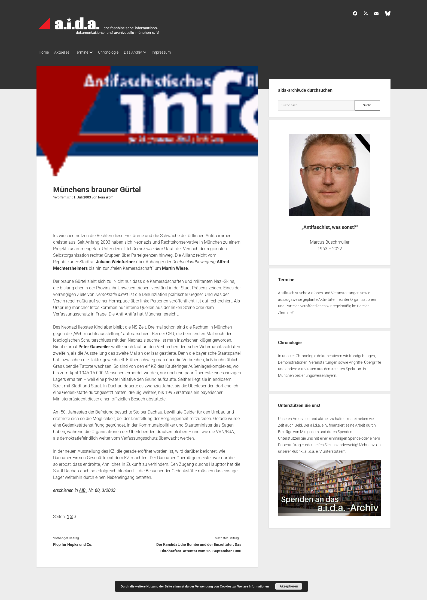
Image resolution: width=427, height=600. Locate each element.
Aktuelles (64, 52)
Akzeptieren (288, 586)
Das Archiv (144, 52)
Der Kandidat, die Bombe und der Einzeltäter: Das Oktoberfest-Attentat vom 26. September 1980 (198, 546)
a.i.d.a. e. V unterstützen (324, 450)
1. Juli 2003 (82, 196)
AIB (82, 488)
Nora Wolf (105, 196)
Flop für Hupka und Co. (72, 543)
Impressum (174, 52)
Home (44, 52)
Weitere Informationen (253, 586)
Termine (87, 52)
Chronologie (116, 52)
